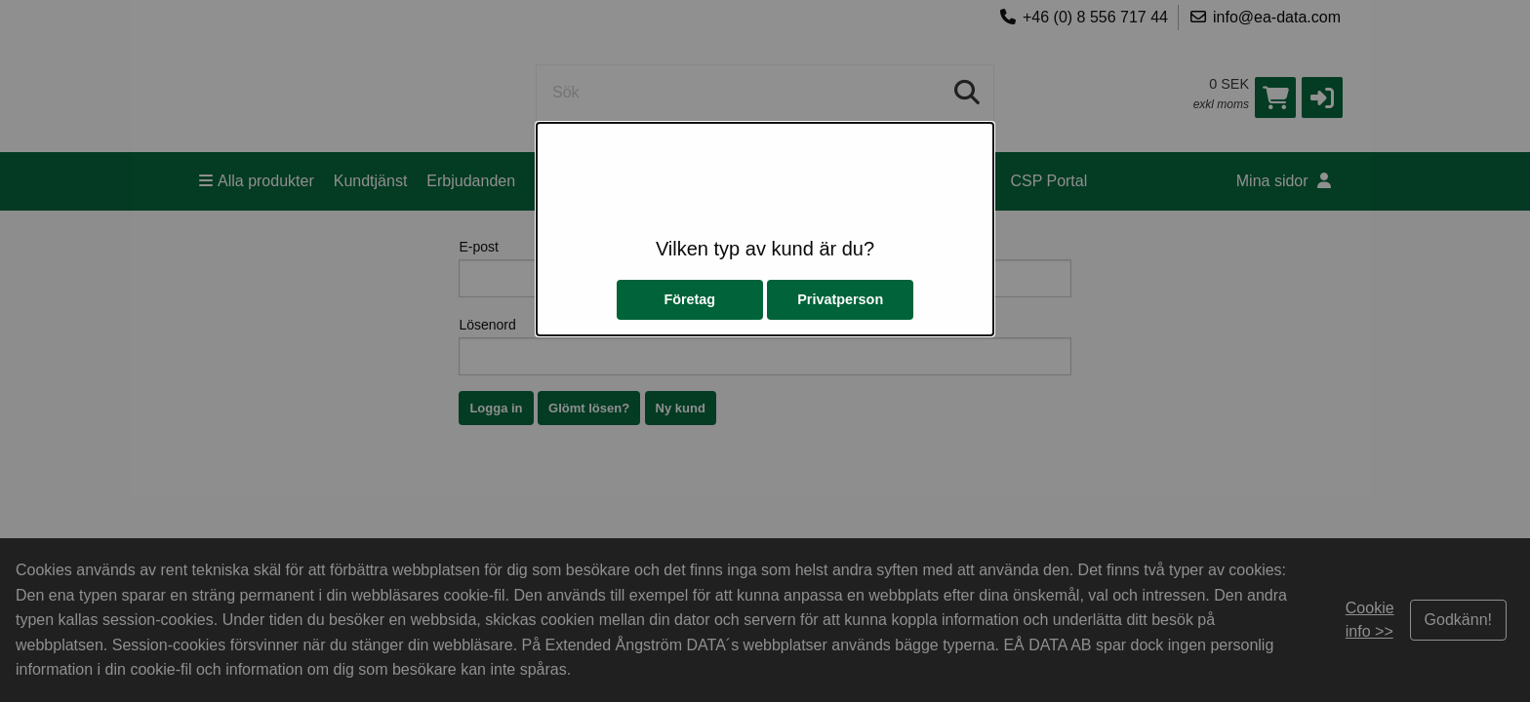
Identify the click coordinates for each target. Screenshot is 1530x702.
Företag (689, 299)
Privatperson (840, 299)
